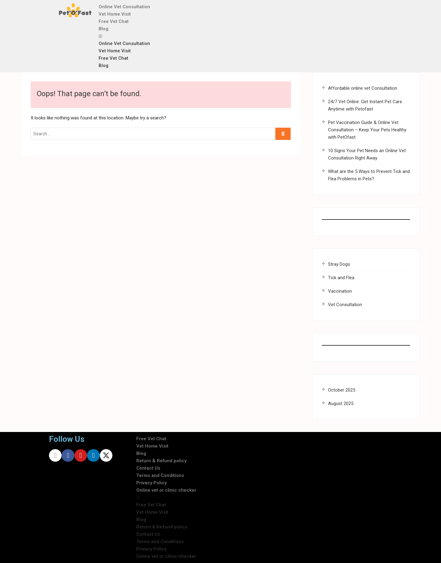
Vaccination (340, 291)
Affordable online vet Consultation (362, 88)
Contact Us (148, 468)
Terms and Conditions (160, 475)
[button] (228, 36)
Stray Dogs (339, 264)
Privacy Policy (151, 483)
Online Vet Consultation (124, 6)
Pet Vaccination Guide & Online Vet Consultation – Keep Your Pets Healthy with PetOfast (367, 130)
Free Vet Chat (114, 21)
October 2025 (341, 390)
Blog (103, 29)
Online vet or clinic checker (166, 490)
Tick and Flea (341, 277)
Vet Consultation (345, 304)
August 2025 (340, 403)
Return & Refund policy (161, 461)
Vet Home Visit (115, 14)
